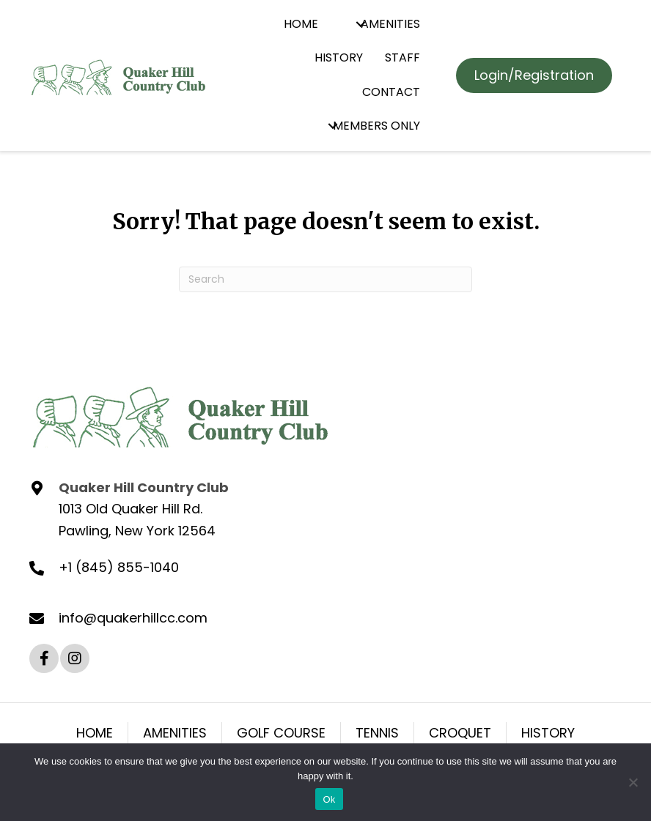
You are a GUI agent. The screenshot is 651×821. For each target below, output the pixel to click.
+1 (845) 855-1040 (119, 567)
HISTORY (548, 733)
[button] (360, 24)
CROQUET (460, 733)
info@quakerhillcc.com (133, 618)
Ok (329, 799)
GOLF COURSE (281, 733)
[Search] (325, 279)
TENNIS (377, 733)
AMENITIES (175, 733)
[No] (632, 782)
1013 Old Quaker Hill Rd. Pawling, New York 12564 (137, 519)
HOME (94, 733)
